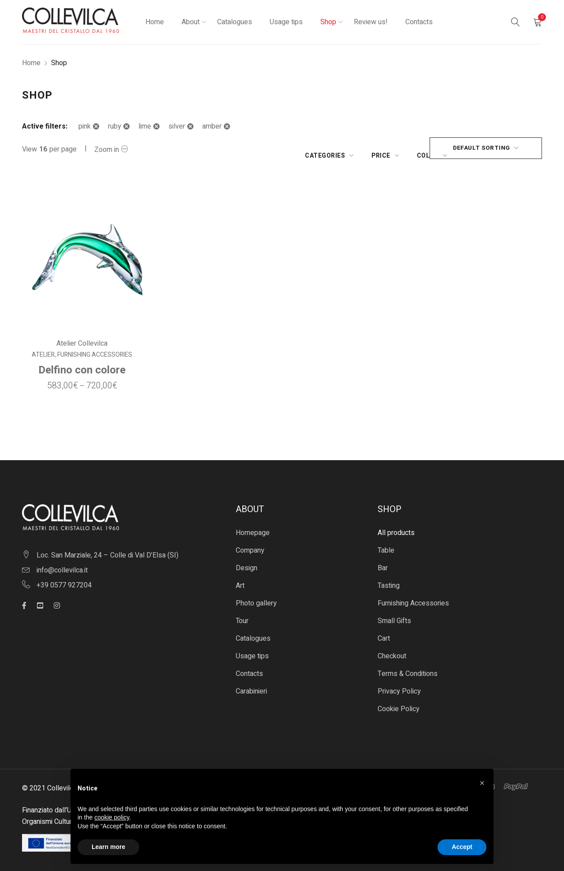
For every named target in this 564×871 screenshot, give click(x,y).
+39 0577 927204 (64, 577)
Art (240, 578)
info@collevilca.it (62, 562)
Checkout (392, 649)
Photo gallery (256, 596)
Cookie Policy (398, 702)
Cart (384, 631)
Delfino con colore (82, 363)
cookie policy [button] (111, 817)
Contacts (249, 667)
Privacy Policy (399, 684)
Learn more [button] (108, 846)
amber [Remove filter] (212, 126)
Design (246, 561)
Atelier (43, 347)
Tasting (389, 578)
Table (386, 543)
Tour (242, 614)
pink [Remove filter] (84, 126)
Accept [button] (462, 846)
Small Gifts (394, 614)
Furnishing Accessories (94, 347)
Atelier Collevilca (82, 336)
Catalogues (253, 631)
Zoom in (106, 149)
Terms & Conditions (408, 667)
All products (396, 526)
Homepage (253, 526)
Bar (383, 561)
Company (250, 543)
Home (31, 63)
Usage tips (252, 649)
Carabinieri (251, 684)
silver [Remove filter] (176, 126)
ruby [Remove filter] (114, 126)
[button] (482, 783)
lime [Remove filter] (144, 126)
